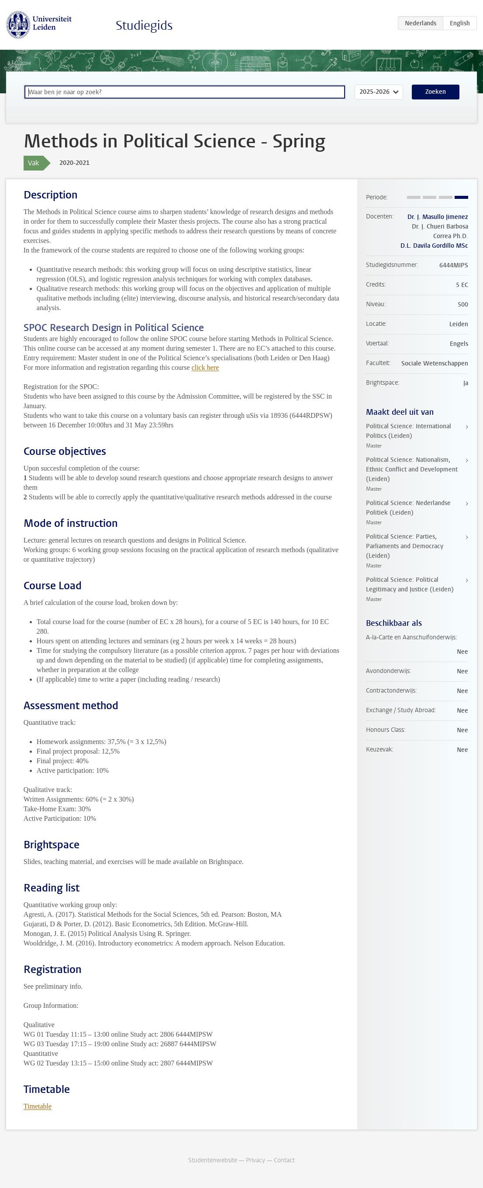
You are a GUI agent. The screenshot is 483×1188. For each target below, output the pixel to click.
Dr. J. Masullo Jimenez (437, 217)
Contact (284, 1160)
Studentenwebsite (212, 1160)
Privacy (255, 1160)
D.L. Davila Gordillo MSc (434, 246)
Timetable (38, 1106)
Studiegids (144, 25)
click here (205, 367)
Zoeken (435, 92)
